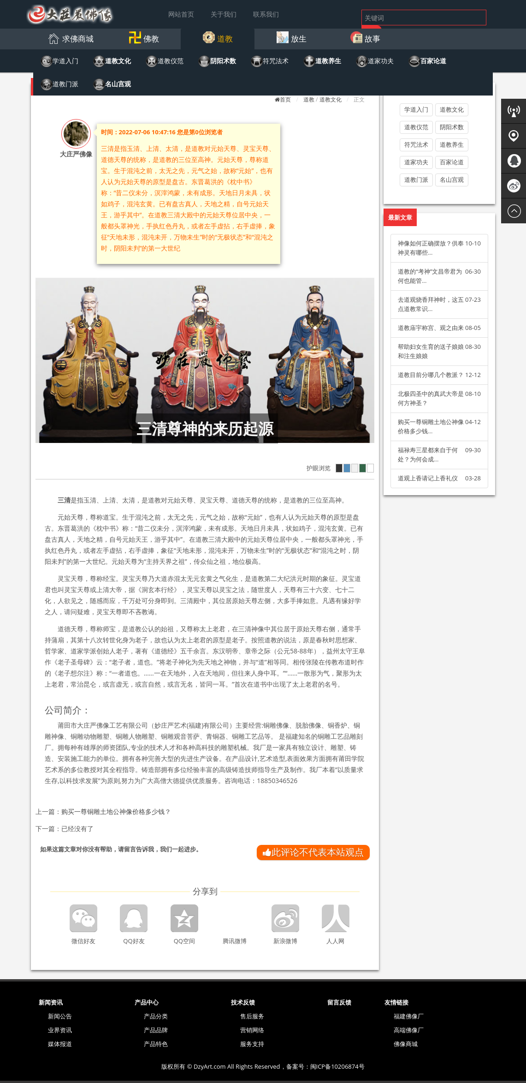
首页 (285, 99)
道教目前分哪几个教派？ (431, 375)
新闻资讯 (51, 1002)
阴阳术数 (452, 127)
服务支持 (252, 1044)
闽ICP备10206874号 (337, 1066)
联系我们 (266, 14)
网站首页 (181, 14)
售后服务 (252, 1016)
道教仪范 (416, 127)
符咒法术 (416, 144)
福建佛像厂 (409, 1016)
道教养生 (452, 144)
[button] (70, 38)
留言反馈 (339, 1002)
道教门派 (416, 179)
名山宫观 (452, 179)
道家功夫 (416, 162)
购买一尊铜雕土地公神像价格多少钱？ (116, 811)
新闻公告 (60, 1016)
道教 (308, 99)
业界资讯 (60, 1030)
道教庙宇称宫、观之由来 (431, 327)
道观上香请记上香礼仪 (428, 478)
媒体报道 (60, 1044)
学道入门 (416, 109)
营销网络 (252, 1030)
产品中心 (147, 1002)
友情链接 (396, 1002)
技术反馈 (243, 1002)
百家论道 (452, 162)
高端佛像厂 (409, 1030)
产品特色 (156, 1044)
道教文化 (330, 99)
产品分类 (156, 1016)
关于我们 (223, 14)
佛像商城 (406, 1044)
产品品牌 (156, 1030)
